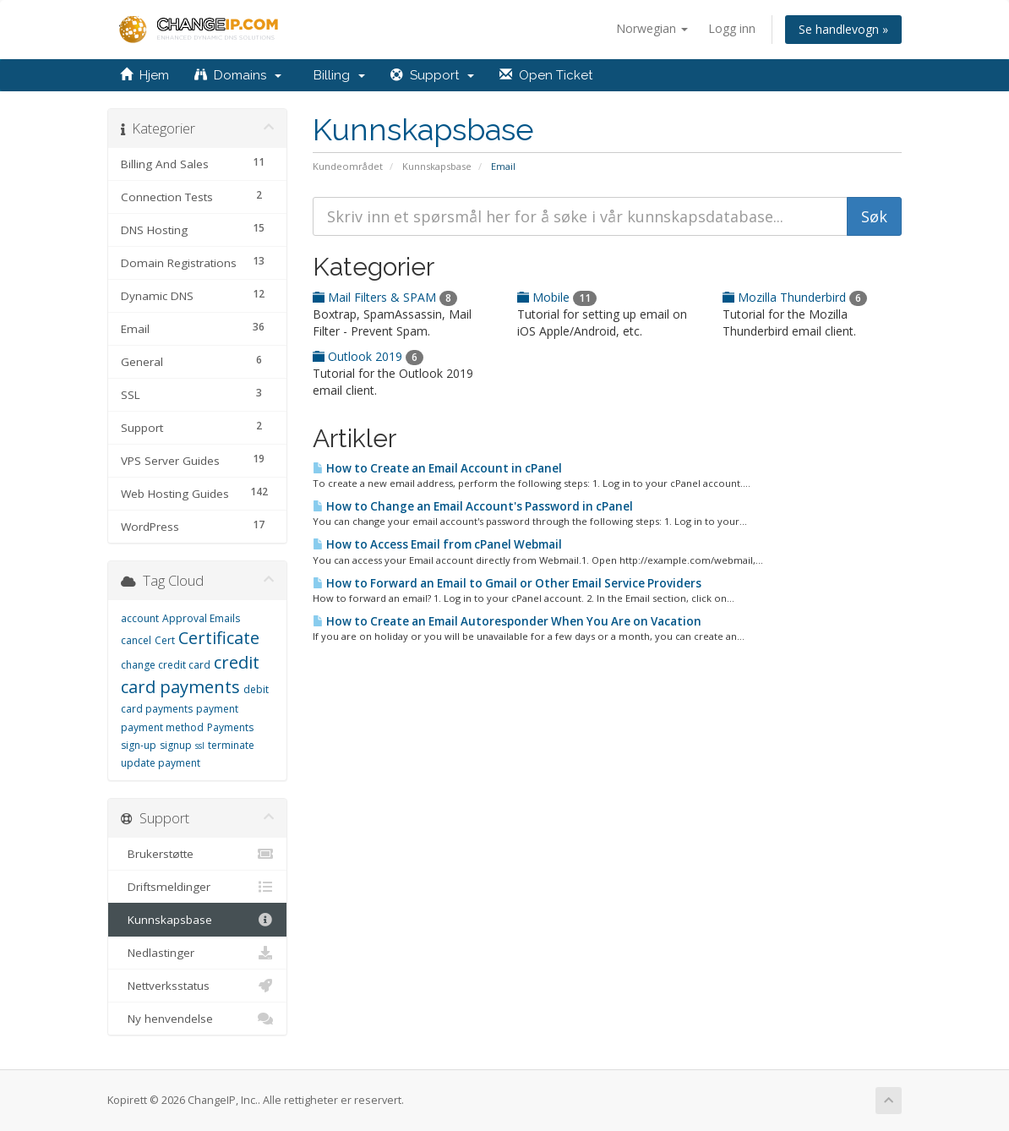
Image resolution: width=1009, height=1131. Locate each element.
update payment (160, 763)
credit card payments (190, 674)
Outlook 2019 (368, 356)
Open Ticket (545, 75)
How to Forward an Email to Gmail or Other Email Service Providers (507, 583)
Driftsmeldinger (197, 887)
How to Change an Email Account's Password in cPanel (473, 506)
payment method (162, 727)
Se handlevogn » (843, 29)
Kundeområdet (348, 166)
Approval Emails (201, 618)
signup (176, 745)
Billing (336, 75)
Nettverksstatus (197, 985)
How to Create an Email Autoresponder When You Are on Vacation (507, 621)
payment (217, 709)
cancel (136, 640)
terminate (231, 745)
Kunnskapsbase (437, 166)
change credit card (165, 665)
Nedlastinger (197, 952)
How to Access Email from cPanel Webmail (437, 544)
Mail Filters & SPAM (385, 297)
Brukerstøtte (197, 854)
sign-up (138, 745)
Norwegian (652, 28)
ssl (200, 745)
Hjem (144, 75)
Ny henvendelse (197, 1018)
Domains (237, 75)
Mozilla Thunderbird (795, 297)
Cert (165, 640)
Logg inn (731, 28)
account (140, 618)
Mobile (557, 297)
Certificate (218, 637)
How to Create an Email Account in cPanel (437, 468)
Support (432, 75)
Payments (230, 727)
